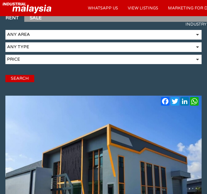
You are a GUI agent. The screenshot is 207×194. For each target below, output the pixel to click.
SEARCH (20, 78)
